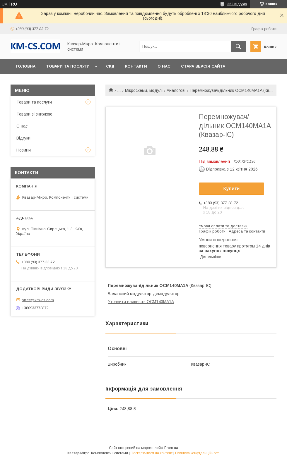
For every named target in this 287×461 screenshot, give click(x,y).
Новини (23, 150)
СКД (110, 66)
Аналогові (176, 90)
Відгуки (23, 138)
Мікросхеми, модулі (144, 90)
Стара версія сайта (203, 66)
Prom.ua (171, 448)
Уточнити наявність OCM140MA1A (141, 301)
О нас (164, 66)
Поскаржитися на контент (151, 453)
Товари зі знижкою (34, 114)
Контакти (136, 66)
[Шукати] (238, 46)
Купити (231, 188)
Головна (25, 66)
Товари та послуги (68, 66)
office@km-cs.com (38, 299)
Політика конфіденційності (197, 453)
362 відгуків (237, 4)
